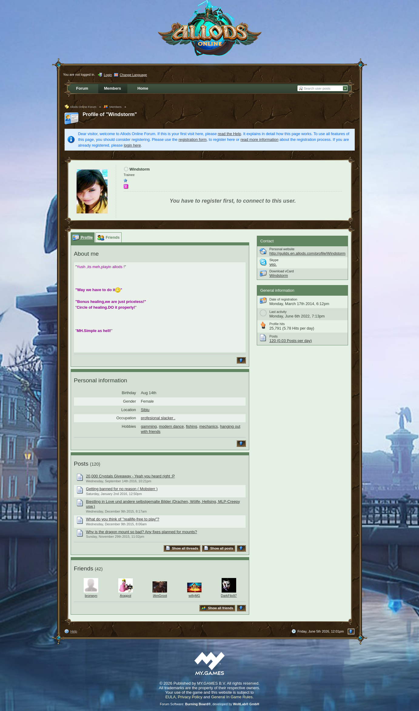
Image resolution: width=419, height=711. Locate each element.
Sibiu (145, 409)
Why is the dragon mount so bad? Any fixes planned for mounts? (141, 532)
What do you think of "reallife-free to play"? (122, 519)
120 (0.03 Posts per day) (290, 340)
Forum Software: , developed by (209, 704)
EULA (170, 697)
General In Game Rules (232, 697)
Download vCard (281, 271)
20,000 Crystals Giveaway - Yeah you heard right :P (130, 476)
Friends (83, 568)
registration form (192, 139)
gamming (149, 426)
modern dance (171, 426)
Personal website (281, 249)
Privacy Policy (190, 697)
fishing (191, 426)
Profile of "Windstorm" (110, 114)
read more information (259, 139)
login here (132, 145)
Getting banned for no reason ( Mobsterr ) (122, 489)
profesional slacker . (158, 418)
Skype (273, 260)
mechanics (208, 426)
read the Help (229, 133)
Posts (81, 463)
